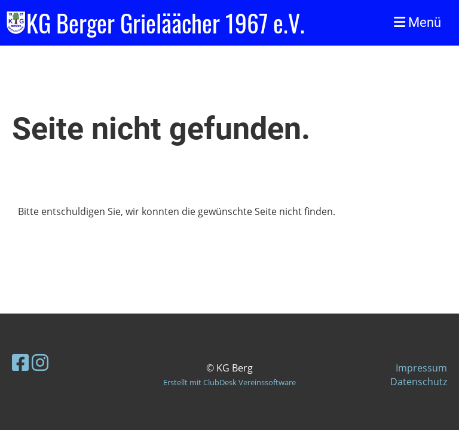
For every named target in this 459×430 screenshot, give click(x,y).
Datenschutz (418, 381)
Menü (417, 22)
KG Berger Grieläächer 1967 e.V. (165, 22)
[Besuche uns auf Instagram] (40, 362)
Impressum (421, 367)
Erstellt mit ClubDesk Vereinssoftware (229, 382)
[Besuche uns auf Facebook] (20, 362)
